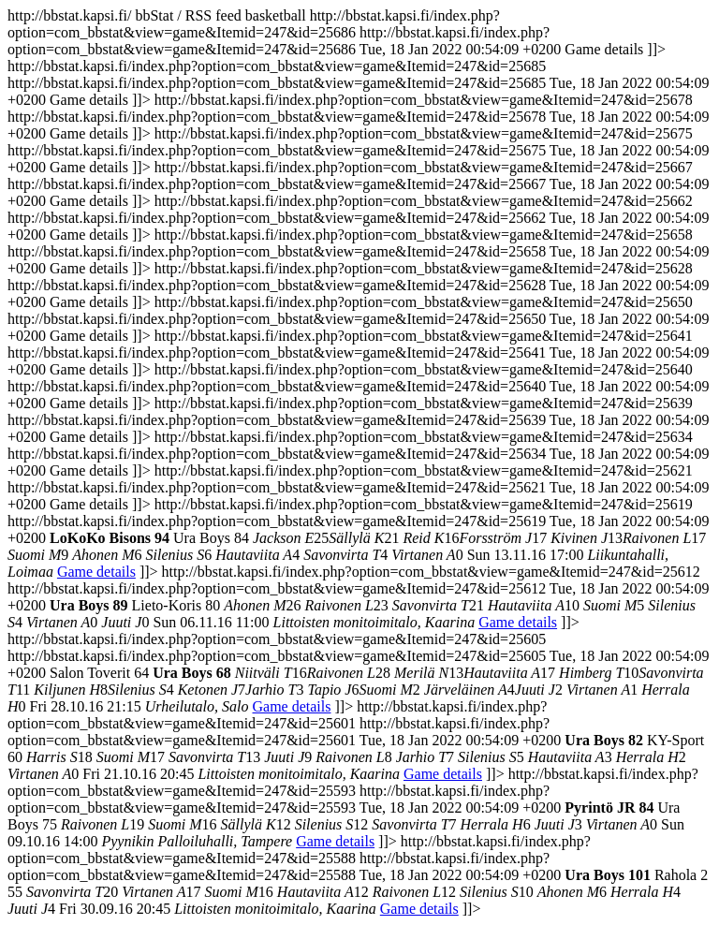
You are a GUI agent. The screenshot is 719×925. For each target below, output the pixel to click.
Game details (96, 572)
